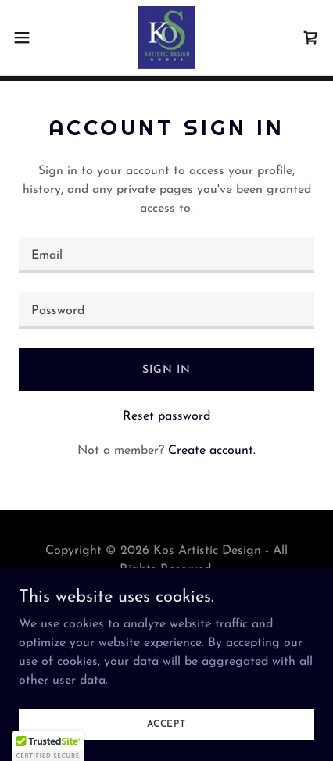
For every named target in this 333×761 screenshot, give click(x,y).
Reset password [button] (166, 416)
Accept (166, 723)
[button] (30, 37)
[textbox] (166, 255)
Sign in (166, 370)
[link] (167, 37)
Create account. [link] (212, 451)
